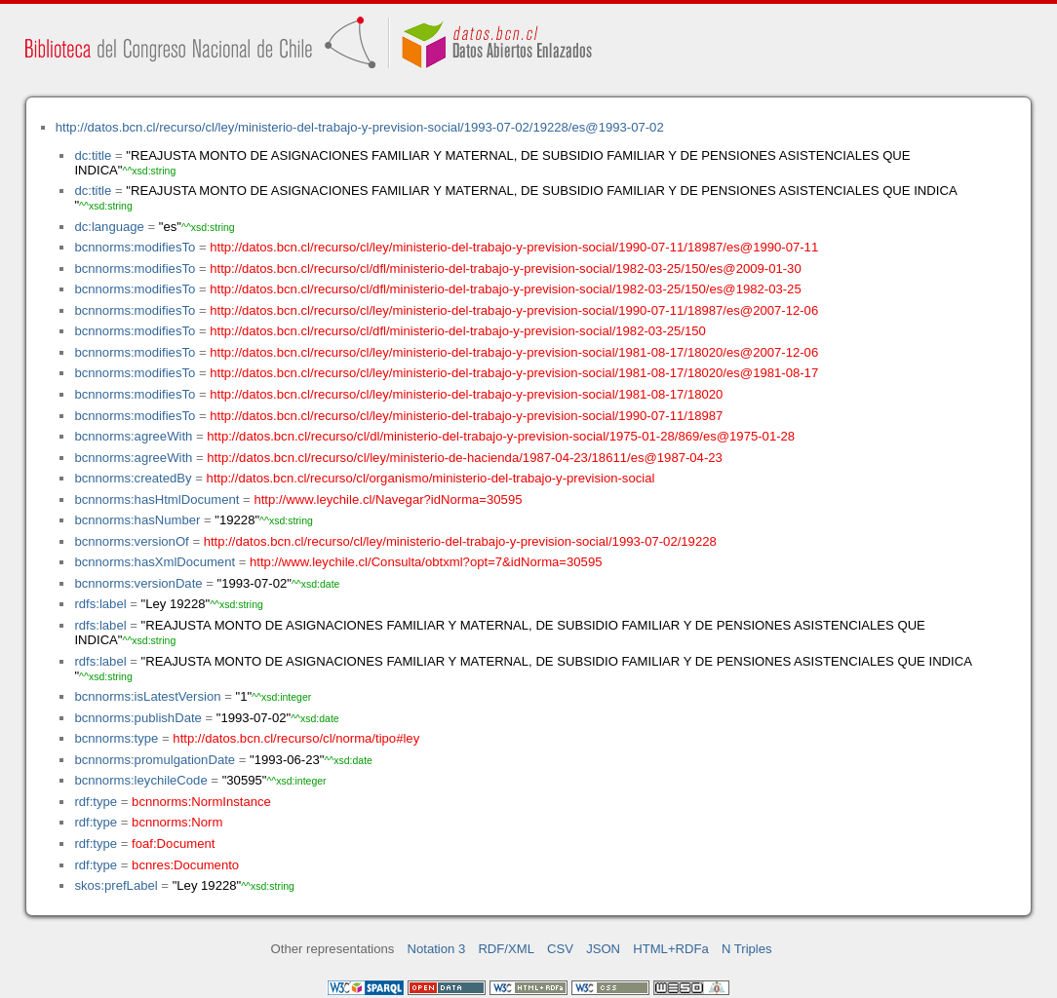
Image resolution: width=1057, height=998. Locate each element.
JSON (603, 948)
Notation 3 (437, 948)
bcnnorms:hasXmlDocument (154, 562)
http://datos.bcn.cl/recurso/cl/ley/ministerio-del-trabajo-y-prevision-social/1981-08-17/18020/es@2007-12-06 (514, 352)
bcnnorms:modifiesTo (134, 247)
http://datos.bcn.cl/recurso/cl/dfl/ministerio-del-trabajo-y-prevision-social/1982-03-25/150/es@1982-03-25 (505, 289)
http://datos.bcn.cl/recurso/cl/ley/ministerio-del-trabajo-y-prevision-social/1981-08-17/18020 (466, 394)
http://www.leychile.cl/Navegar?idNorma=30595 (388, 499)
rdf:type (95, 801)
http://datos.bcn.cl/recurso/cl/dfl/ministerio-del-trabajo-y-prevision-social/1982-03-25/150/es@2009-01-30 (505, 268)
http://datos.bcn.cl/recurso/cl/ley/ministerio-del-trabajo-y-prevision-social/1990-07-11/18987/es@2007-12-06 (514, 310)
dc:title (92, 155)
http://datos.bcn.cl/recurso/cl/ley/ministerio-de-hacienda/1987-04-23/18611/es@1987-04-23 (465, 457)
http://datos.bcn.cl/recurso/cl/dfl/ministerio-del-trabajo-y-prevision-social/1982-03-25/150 (458, 331)
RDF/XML (506, 948)
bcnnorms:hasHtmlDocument (156, 499)
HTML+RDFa (671, 948)
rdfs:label (100, 603)
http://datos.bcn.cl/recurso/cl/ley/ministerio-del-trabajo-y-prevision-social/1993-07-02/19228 (460, 541)
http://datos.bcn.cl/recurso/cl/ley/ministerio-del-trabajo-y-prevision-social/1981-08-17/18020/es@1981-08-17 (514, 372)
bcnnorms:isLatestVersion (147, 696)
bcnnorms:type (116, 738)
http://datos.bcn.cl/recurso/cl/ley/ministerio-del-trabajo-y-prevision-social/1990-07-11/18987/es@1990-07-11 (514, 247)
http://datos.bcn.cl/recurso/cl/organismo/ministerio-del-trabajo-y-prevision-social (431, 478)
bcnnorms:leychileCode (140, 780)
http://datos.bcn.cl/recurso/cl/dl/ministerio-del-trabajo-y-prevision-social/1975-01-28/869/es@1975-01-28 (501, 436)
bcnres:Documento (185, 865)
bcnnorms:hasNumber (137, 520)
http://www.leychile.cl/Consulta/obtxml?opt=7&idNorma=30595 (426, 562)
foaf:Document (173, 843)
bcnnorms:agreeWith (133, 436)
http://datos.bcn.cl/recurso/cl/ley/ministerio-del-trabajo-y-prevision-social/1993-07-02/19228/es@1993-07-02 (360, 127)
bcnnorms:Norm (177, 822)
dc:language (108, 226)
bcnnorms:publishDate (137, 717)
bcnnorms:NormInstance (201, 801)
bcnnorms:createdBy (132, 478)
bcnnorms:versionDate (138, 583)
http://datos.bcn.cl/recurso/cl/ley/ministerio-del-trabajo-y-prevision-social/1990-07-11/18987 (466, 415)
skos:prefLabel (115, 885)
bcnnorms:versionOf (131, 541)
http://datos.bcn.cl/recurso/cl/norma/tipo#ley (296, 738)
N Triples (747, 948)
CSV (560, 948)
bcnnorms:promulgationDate (154, 759)
